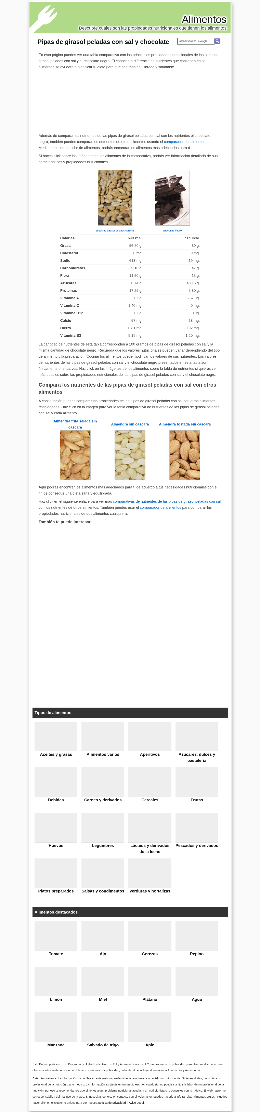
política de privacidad (112, 1102)
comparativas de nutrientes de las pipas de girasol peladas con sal (167, 501)
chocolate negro (172, 230)
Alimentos (204, 19)
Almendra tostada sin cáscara (185, 424)
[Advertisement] (130, 100)
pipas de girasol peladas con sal (115, 230)
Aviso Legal (136, 1102)
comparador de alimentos (184, 142)
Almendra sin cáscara (130, 424)
